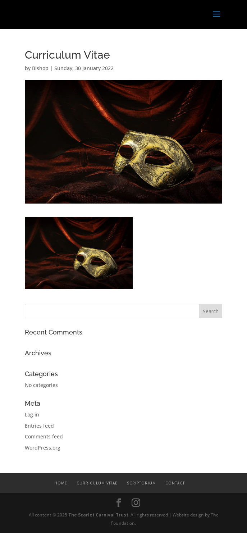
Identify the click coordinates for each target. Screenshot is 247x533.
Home (60, 483)
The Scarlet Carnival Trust (98, 515)
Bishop (40, 68)
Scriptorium (141, 483)
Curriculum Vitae (97, 483)
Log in (32, 414)
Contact (175, 483)
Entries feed (39, 425)
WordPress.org (42, 447)
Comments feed (44, 436)
